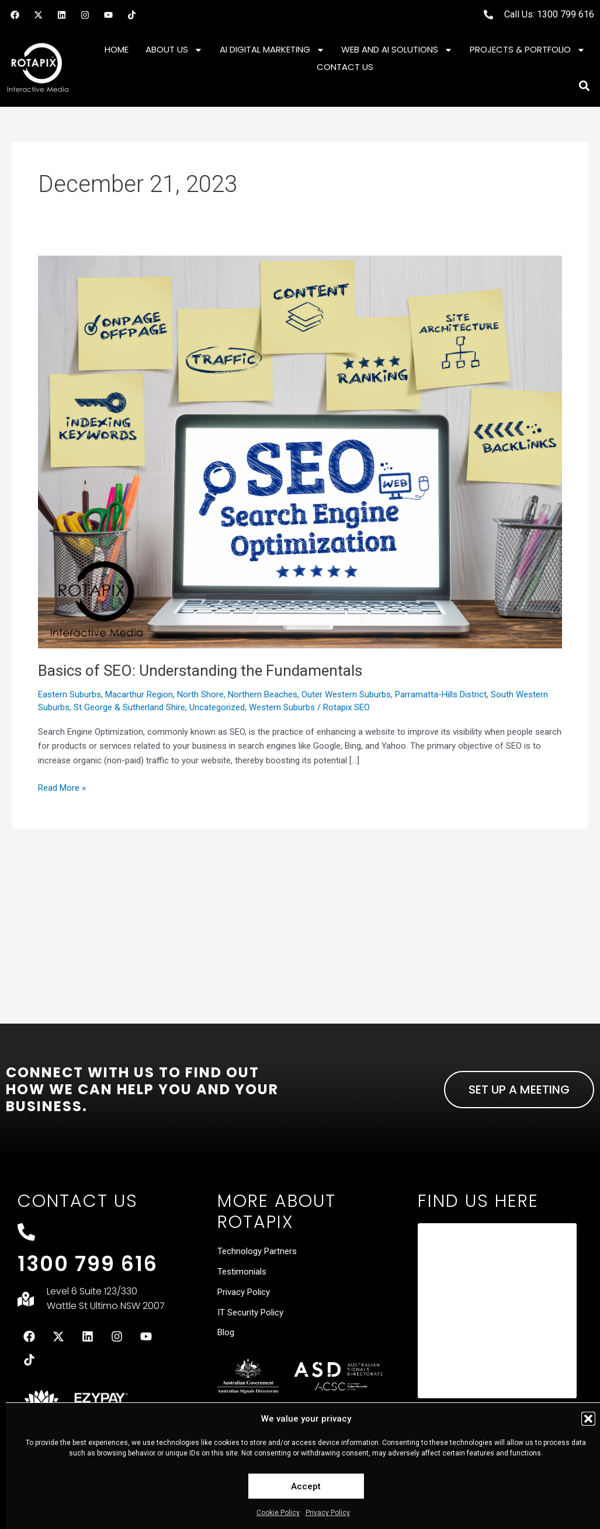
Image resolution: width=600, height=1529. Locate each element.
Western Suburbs (282, 707)
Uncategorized (217, 707)
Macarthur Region (139, 694)
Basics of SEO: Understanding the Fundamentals (200, 670)
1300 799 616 (88, 1263)
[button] (588, 1419)
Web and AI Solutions (397, 49)
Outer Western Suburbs (346, 694)
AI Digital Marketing (272, 49)
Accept (306, 1486)
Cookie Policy (278, 1513)
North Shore (200, 694)
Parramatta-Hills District (441, 694)
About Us (174, 49)
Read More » (62, 787)
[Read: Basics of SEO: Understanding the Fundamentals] (300, 451)
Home (117, 49)
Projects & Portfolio (527, 49)
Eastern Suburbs (69, 694)
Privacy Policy (328, 1513)
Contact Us (345, 67)
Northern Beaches (262, 694)
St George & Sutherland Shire (129, 707)
